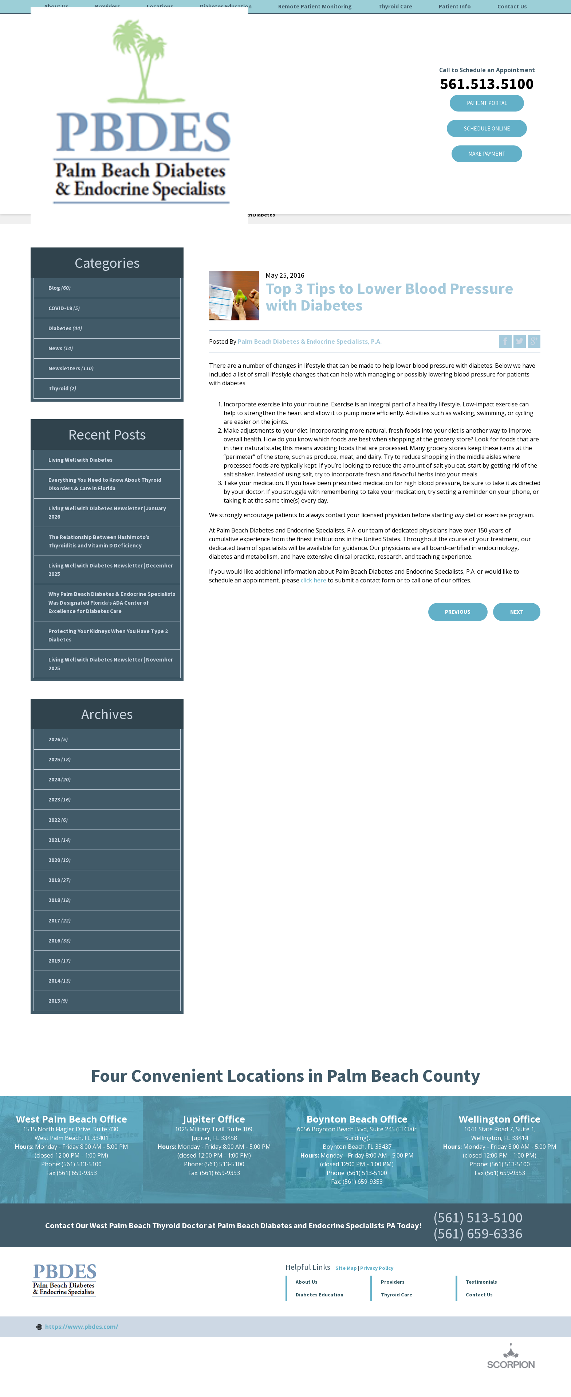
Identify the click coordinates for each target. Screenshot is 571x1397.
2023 (59, 813)
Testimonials (481, 1302)
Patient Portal (486, 55)
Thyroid (62, 392)
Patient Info (455, 6)
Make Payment (486, 108)
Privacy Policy (376, 1288)
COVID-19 (64, 309)
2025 (59, 772)
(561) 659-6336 (478, 1254)
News (61, 350)
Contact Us (512, 6)
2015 (59, 979)
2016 (117, 214)
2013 (58, 1021)
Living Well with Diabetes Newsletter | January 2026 (109, 519)
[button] (413, 1302)
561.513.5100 (486, 35)
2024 (59, 792)
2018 (59, 917)
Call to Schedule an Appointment (486, 21)
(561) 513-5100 (478, 1238)
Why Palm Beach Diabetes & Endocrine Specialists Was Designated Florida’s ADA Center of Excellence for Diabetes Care (112, 611)
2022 (58, 834)
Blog (95, 214)
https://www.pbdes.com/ (81, 1347)
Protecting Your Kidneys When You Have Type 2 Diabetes (109, 645)
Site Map (346, 1288)
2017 (59, 938)
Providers (107, 6)
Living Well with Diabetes (81, 464)
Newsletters (71, 371)
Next (516, 612)
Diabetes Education (226, 6)
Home (40, 214)
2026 (58, 751)
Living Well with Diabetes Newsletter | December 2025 (112, 578)
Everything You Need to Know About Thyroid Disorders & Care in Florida (106, 489)
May (138, 214)
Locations (160, 6)
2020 (59, 875)
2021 (59, 855)
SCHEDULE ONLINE (486, 82)
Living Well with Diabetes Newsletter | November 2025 (112, 675)
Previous (454, 612)
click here (313, 580)
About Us (56, 6)
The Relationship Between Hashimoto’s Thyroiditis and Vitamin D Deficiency (100, 548)
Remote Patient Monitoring (315, 6)
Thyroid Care (395, 6)
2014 (59, 1000)
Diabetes (65, 329)
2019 (59, 896)
